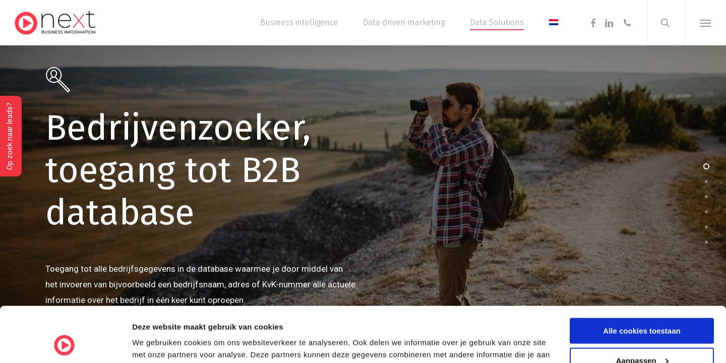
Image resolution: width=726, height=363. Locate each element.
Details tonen (156, 342)
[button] (705, 22)
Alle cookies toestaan (641, 279)
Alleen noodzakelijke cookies (641, 338)
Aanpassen (642, 309)
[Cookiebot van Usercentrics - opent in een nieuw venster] (65, 343)
